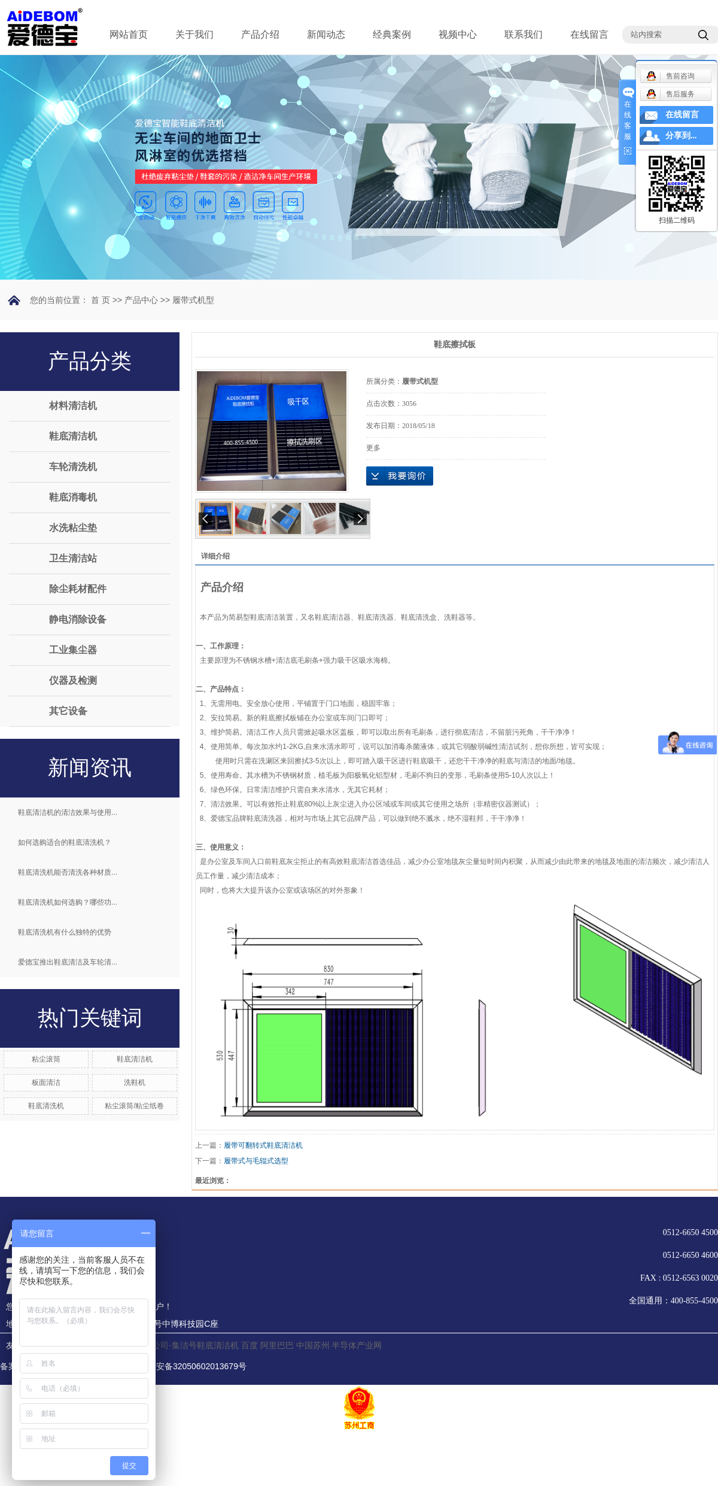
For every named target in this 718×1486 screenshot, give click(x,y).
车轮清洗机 (73, 467)
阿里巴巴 (277, 1345)
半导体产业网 (356, 1345)
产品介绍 (260, 34)
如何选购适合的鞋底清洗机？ (64, 842)
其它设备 (68, 711)
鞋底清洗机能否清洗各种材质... (67, 872)
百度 (249, 1345)
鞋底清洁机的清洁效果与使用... (67, 812)
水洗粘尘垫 (73, 528)
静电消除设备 (78, 619)
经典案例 (392, 34)
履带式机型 (193, 300)
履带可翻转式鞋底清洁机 (263, 1145)
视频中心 (458, 34)
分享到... (681, 135)
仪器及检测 (73, 680)
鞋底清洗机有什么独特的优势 (64, 932)
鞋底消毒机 (73, 497)
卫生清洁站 (73, 558)
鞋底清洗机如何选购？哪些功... (67, 902)
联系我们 (523, 34)
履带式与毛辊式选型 (256, 1161)
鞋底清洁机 (73, 436)
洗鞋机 (134, 1082)
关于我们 (194, 34)
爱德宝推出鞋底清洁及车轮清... (67, 962)
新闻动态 (326, 34)
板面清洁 (46, 1082)
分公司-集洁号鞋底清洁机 (191, 1345)
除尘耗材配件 (78, 589)
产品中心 (141, 300)
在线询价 (399, 476)
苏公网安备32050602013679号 (182, 1366)
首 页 (100, 300)
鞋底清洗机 (46, 1106)
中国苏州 (313, 1345)
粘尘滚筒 (46, 1059)
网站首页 (128, 34)
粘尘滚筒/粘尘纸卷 (134, 1106)
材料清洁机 (73, 406)
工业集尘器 (73, 650)
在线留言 (589, 34)
